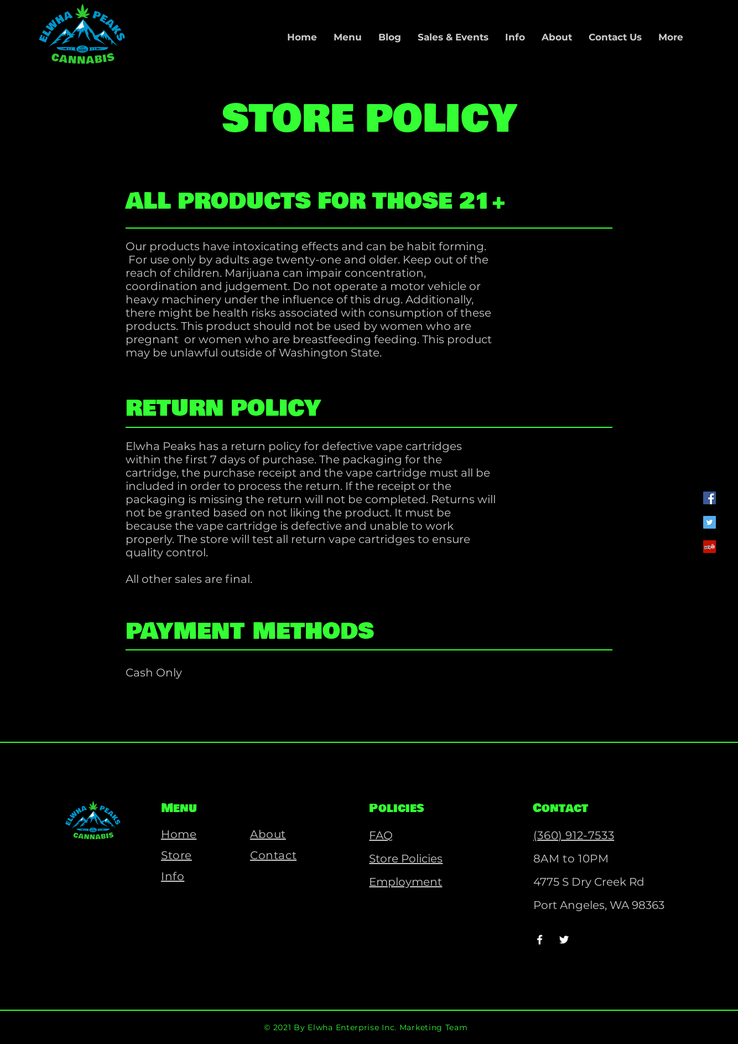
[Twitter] (709, 522)
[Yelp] (709, 546)
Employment (405, 881)
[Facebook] (709, 498)
